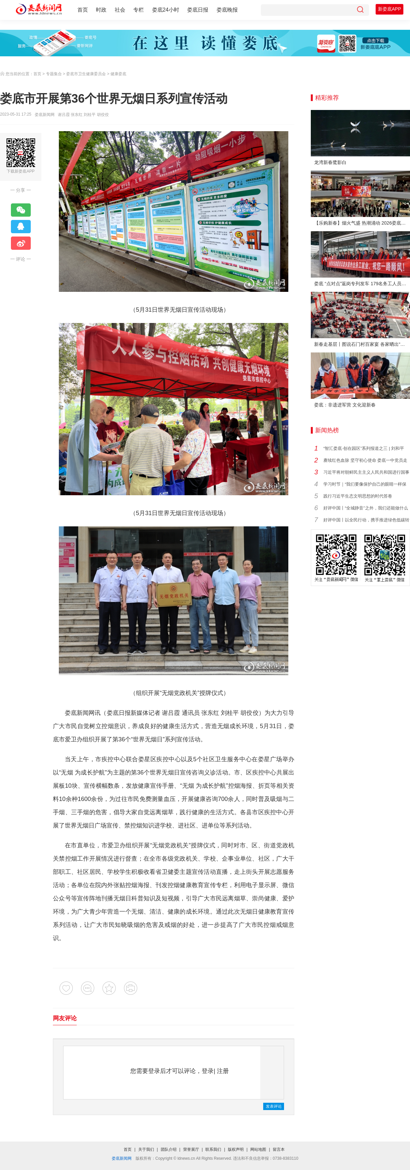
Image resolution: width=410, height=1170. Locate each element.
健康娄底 (118, 74)
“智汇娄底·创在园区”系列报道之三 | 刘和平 (363, 448)
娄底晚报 (227, 10)
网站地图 (258, 1149)
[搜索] (360, 10)
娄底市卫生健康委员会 (86, 74)
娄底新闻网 (45, 114)
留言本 (279, 1149)
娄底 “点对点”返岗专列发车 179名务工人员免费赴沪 (362, 283)
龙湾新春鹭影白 (330, 162)
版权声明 (236, 1149)
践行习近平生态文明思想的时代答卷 (357, 496)
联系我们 (213, 1149)
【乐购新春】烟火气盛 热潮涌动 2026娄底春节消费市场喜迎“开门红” (362, 223)
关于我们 (146, 1149)
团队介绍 (169, 1149)
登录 (208, 1071)
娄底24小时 (165, 10)
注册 (223, 1071)
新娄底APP (389, 9)
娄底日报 (197, 10)
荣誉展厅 (191, 1149)
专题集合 (54, 74)
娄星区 (147, 759)
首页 (82, 10)
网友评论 (65, 1018)
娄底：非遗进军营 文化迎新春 (345, 404)
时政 (101, 10)
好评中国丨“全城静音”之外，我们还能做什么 (365, 507)
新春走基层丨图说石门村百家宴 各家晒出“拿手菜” (362, 344)
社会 (120, 10)
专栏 (138, 10)
